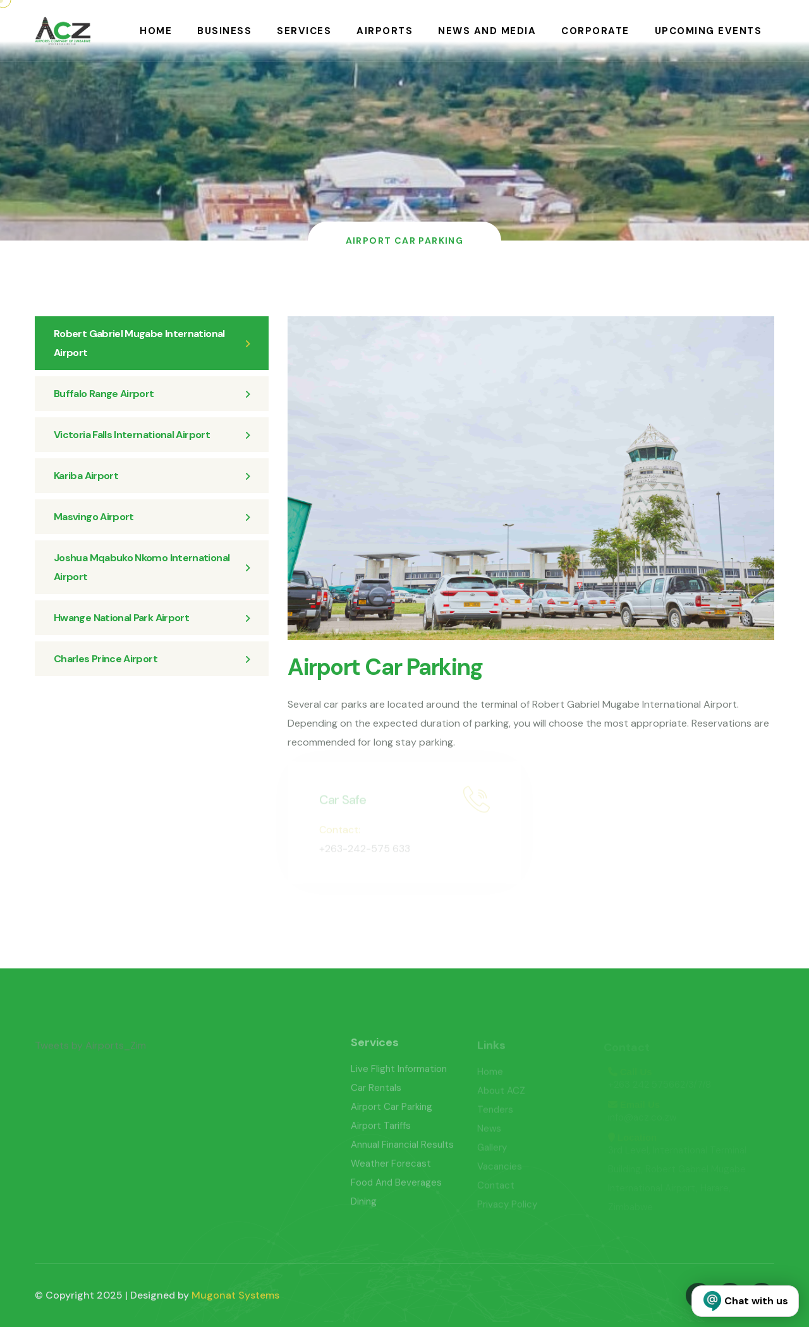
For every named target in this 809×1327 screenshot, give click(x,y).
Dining (364, 1206)
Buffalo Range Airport (152, 393)
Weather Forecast (391, 1168)
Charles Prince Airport (152, 658)
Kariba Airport (152, 475)
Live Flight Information (399, 1074)
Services (304, 31)
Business (224, 31)
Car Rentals (376, 1092)
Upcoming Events (708, 31)
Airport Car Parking (391, 1111)
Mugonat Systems (235, 1295)
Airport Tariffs (381, 1130)
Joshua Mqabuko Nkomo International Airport (152, 567)
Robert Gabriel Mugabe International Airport (152, 343)
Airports (384, 31)
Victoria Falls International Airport (152, 434)
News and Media (487, 31)
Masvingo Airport (152, 516)
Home (156, 31)
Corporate (595, 31)
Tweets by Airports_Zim (90, 1050)
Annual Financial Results (402, 1149)
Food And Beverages (396, 1187)
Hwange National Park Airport (152, 617)
